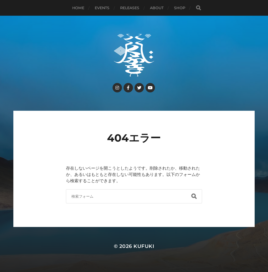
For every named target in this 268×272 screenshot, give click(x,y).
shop (179, 7)
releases (129, 7)
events (102, 7)
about (157, 7)
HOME (78, 7)
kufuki (143, 246)
